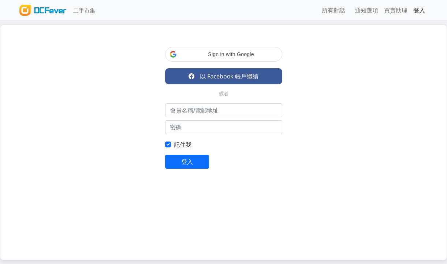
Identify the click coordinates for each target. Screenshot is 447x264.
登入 (419, 10)
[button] (223, 54)
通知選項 (366, 10)
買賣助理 (395, 10)
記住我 (182, 144)
